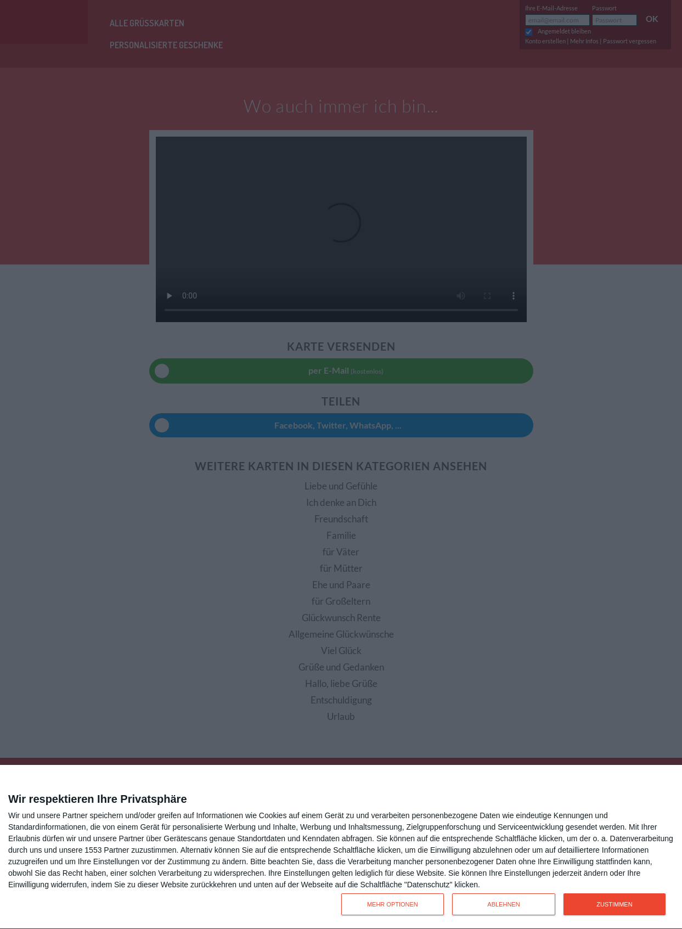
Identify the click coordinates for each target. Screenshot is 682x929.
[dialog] (341, 847)
